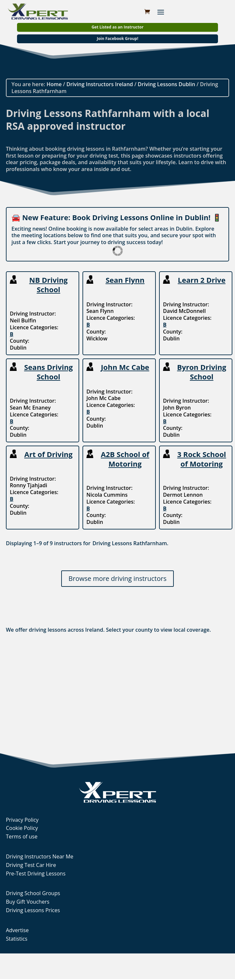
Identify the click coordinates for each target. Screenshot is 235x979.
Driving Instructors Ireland (99, 84)
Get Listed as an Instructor (118, 27)
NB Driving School (48, 284)
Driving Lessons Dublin (166, 84)
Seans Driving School (48, 371)
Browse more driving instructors (117, 578)
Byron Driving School (201, 371)
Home (54, 84)
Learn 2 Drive (202, 280)
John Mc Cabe (125, 367)
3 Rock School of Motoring (201, 459)
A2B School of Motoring (125, 459)
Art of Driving (48, 454)
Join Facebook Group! (117, 38)
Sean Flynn (125, 280)
